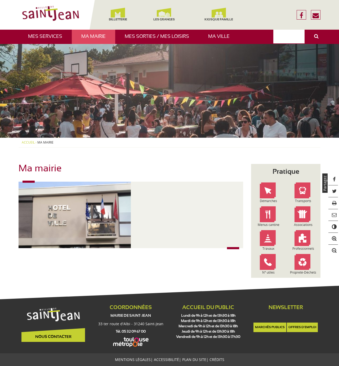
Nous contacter (53, 337)
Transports (303, 201)
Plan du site (194, 359)
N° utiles (268, 272)
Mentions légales (133, 359)
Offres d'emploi (302, 327)
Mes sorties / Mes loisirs (159, 39)
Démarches (268, 201)
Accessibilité (166, 359)
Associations (303, 224)
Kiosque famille (218, 14)
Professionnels (303, 248)
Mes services (47, 39)
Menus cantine (268, 224)
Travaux (268, 248)
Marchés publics (270, 327)
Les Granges (164, 14)
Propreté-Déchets (303, 272)
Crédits (216, 359)
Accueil (28, 142)
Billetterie (118, 14)
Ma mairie (95, 39)
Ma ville (221, 39)
